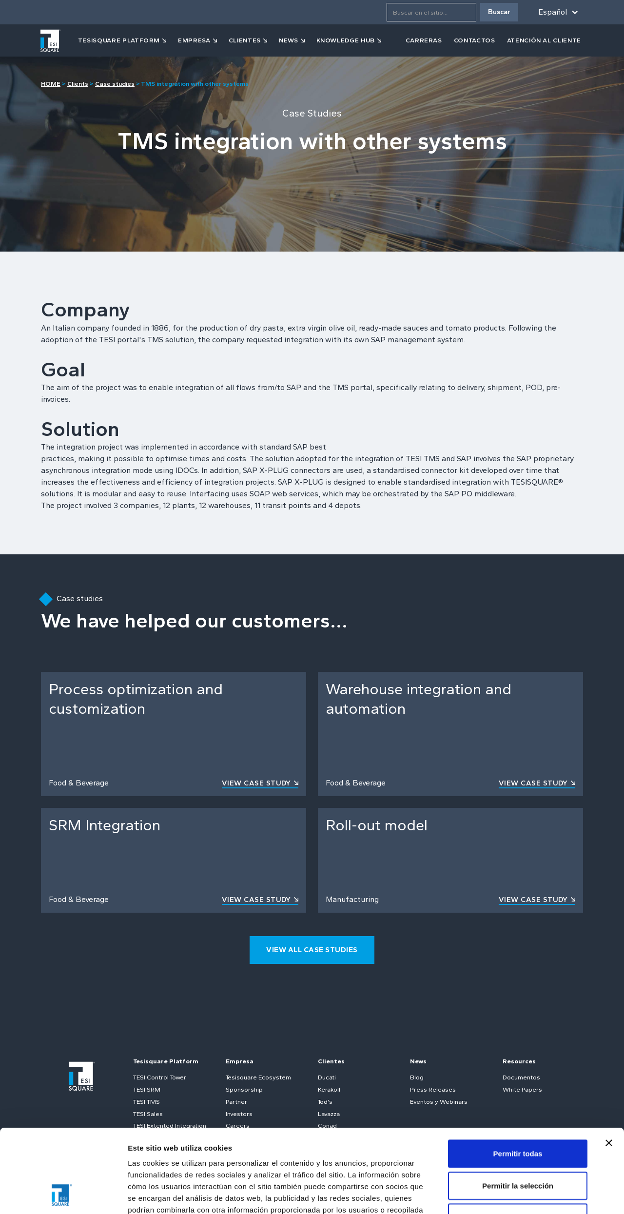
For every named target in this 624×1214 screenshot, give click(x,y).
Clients (77, 83)
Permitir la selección (517, 1107)
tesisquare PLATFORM (119, 40)
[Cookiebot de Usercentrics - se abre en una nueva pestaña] (63, 1195)
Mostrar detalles (527, 1195)
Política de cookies (290, 1155)
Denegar (517, 1139)
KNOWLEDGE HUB (345, 40)
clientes (245, 40)
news (288, 40)
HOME (50, 83)
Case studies (115, 83)
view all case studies (312, 949)
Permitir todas (518, 1075)
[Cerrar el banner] (608, 1064)
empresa (194, 40)
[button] (556, 12)
